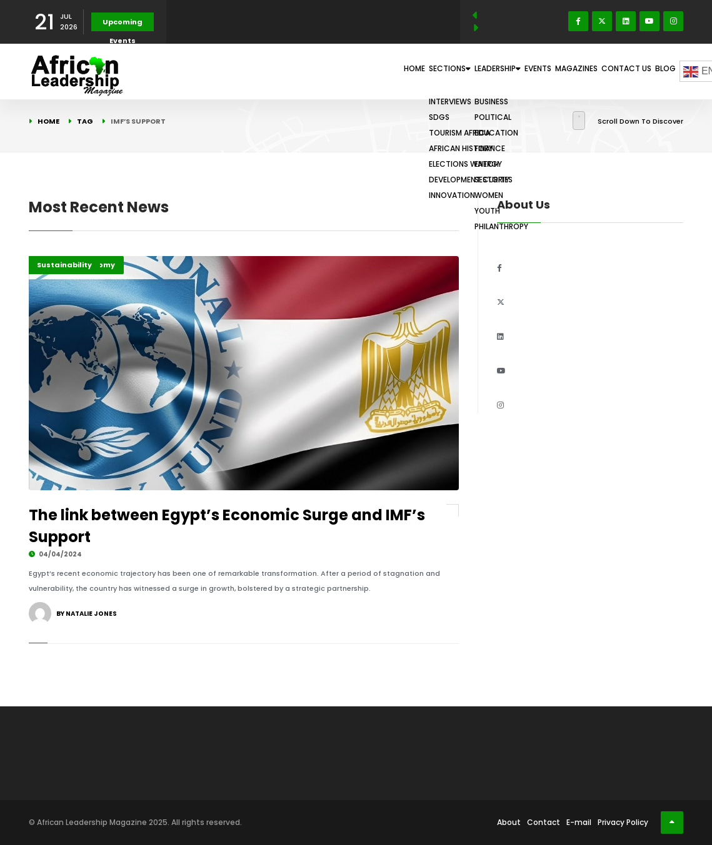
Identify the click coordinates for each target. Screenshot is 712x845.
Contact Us (606, 71)
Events (489, 71)
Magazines (542, 71)
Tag (85, 121)
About (509, 822)
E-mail (578, 822)
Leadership (431, 71)
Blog (658, 71)
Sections (363, 71)
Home (311, 71)
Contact (543, 822)
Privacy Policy (623, 822)
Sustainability (64, 265)
